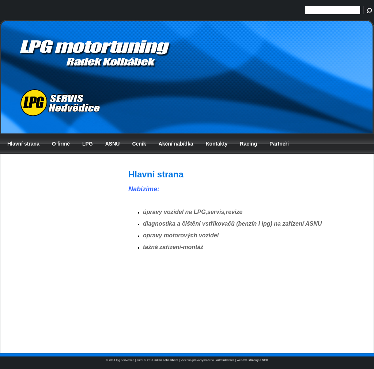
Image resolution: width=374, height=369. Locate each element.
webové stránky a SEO (252, 360)
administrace (225, 360)
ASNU (112, 144)
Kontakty (216, 144)
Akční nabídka (176, 144)
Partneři (279, 144)
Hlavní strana (23, 144)
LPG (87, 144)
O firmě (61, 144)
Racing (248, 144)
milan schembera (166, 360)
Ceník (139, 144)
